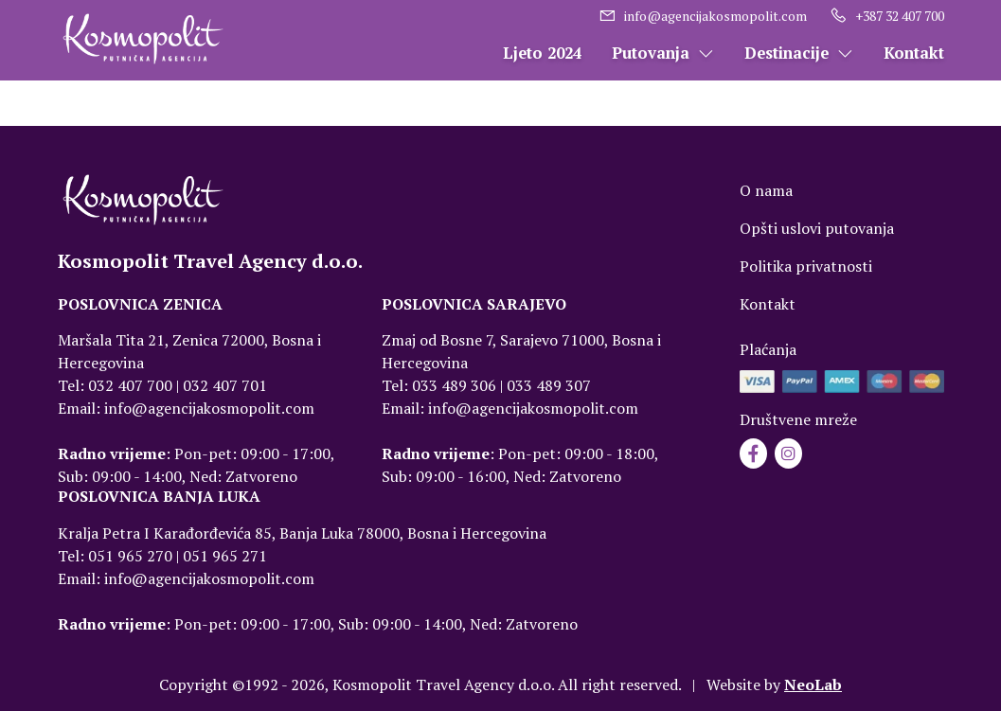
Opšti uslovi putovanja (817, 228)
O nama (766, 190)
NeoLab (813, 684)
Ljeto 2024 (542, 53)
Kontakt (914, 53)
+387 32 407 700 (887, 16)
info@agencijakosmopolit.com (703, 16)
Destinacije (798, 53)
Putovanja (663, 53)
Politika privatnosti (806, 266)
